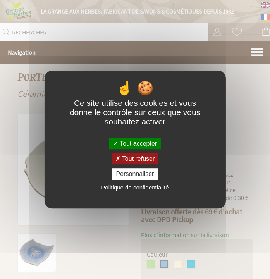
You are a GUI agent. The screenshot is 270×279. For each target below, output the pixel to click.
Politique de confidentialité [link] (135, 187)
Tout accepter (135, 143)
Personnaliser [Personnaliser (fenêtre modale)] (135, 174)
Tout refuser (135, 158)
